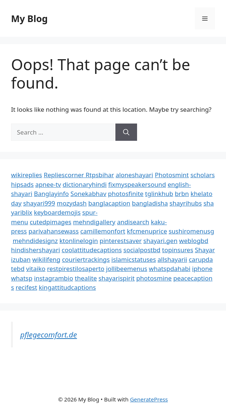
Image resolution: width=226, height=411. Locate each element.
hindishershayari (35, 250)
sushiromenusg (191, 231)
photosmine (154, 278)
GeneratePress (149, 399)
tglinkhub (159, 193)
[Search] (126, 132)
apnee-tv (48, 184)
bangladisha (150, 203)
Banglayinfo (51, 193)
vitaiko (35, 268)
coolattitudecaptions (92, 250)
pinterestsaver (121, 240)
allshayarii (172, 259)
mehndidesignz (35, 240)
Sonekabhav (88, 193)
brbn (182, 193)
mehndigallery (94, 222)
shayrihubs (185, 203)
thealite (86, 278)
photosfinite (126, 193)
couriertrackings (86, 259)
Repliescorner (65, 175)
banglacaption (109, 203)
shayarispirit (116, 278)
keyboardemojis (57, 212)
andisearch (133, 222)
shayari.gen (160, 240)
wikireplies (26, 175)
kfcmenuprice (147, 231)
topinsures (177, 250)
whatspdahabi (169, 268)
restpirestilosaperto (75, 268)
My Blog (29, 18)
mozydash (72, 203)
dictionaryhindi (84, 184)
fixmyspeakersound (137, 184)
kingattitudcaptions (67, 287)
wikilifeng (46, 259)
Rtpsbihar (100, 175)
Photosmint (172, 175)
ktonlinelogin (79, 240)
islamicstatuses (133, 259)
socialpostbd (142, 250)
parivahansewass (53, 231)
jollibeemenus (126, 268)
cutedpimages (50, 222)
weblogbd (193, 240)
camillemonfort (102, 231)
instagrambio (53, 278)
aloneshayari (134, 175)
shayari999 (39, 203)
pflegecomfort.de (48, 334)
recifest (26, 287)
